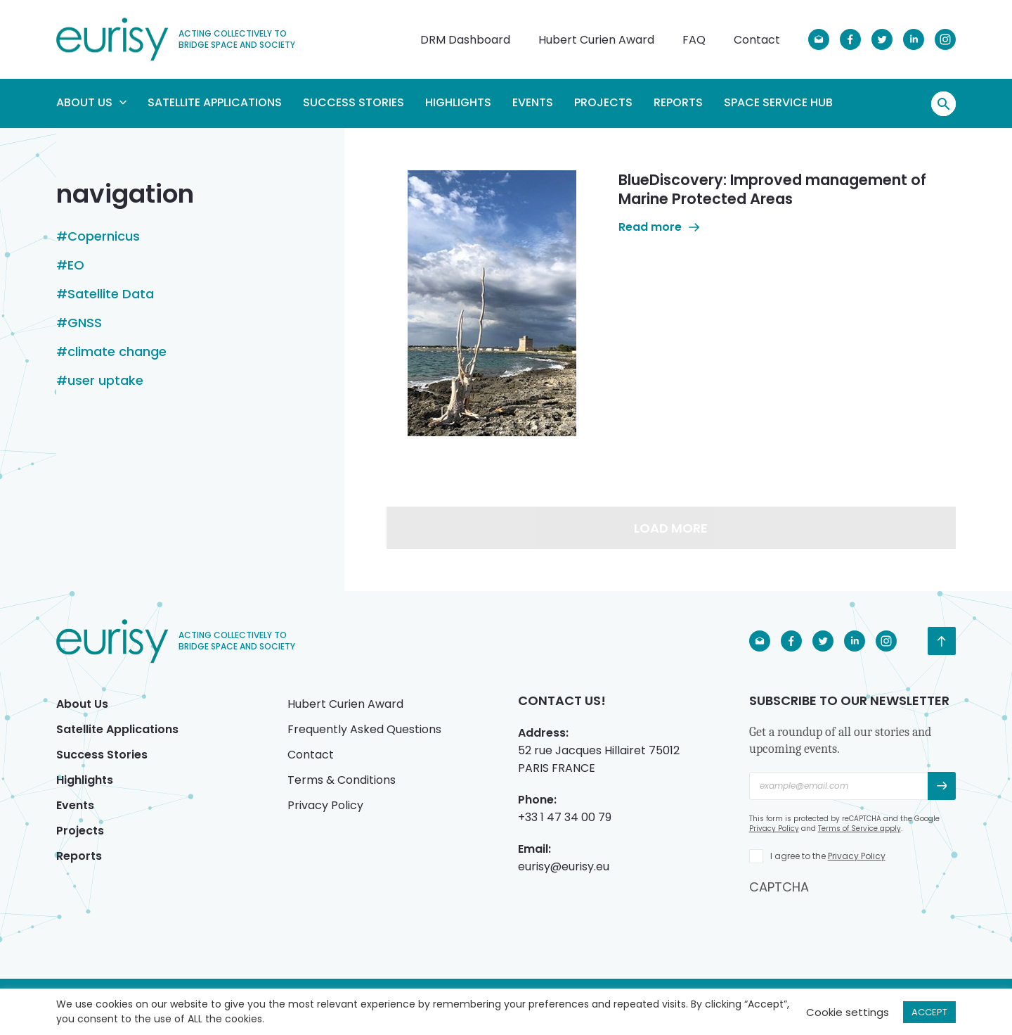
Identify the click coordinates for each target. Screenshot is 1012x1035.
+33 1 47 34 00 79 (564, 817)
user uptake (105, 380)
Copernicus (103, 236)
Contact (757, 40)
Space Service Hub (778, 102)
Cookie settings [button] (847, 1012)
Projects (603, 102)
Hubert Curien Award (596, 40)
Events (532, 102)
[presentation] (856, 923)
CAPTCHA (779, 887)
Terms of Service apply (859, 828)
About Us (91, 102)
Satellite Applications (215, 102)
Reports (678, 102)
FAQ (694, 40)
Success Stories (353, 102)
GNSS (84, 323)
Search (943, 104)
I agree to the (827, 856)
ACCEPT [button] (929, 1012)
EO (75, 265)
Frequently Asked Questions (364, 729)
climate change (117, 351)
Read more (658, 227)
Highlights (458, 102)
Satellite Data (110, 294)
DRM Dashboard (465, 40)
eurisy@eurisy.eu (563, 866)
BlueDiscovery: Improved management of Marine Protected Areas (772, 189)
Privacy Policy (325, 805)
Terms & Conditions (341, 780)
